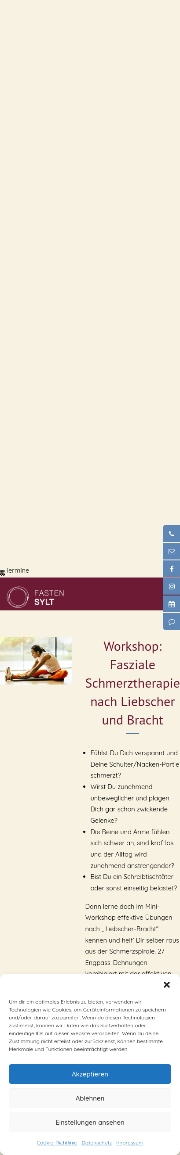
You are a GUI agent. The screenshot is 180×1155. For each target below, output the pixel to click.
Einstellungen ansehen (90, 1122)
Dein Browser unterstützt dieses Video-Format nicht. (66, 33)
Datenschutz (96, 1142)
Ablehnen (90, 1098)
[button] (166, 984)
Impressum (129, 1142)
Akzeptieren (90, 1074)
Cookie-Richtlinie (57, 1142)
